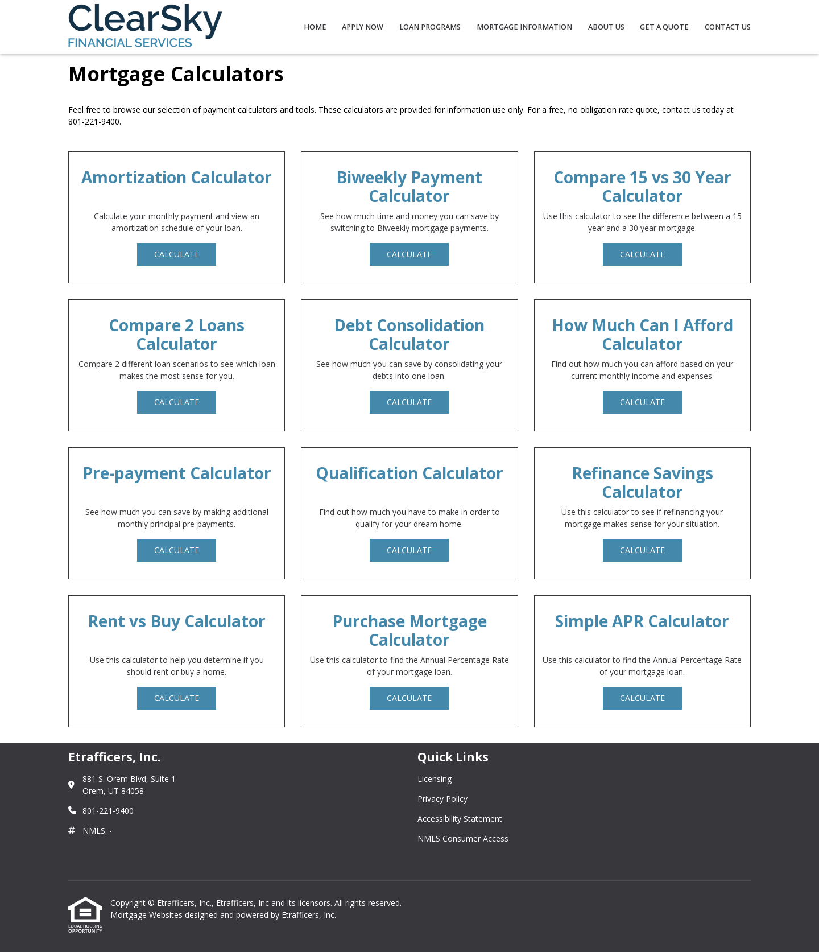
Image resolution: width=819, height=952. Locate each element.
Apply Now (362, 27)
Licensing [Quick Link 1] (434, 778)
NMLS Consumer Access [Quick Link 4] (462, 838)
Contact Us (728, 27)
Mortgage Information (524, 27)
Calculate (176, 254)
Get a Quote (664, 27)
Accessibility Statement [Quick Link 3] (459, 818)
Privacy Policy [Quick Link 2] (442, 798)
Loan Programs (430, 27)
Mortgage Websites (147, 914)
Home (315, 27)
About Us (606, 27)
